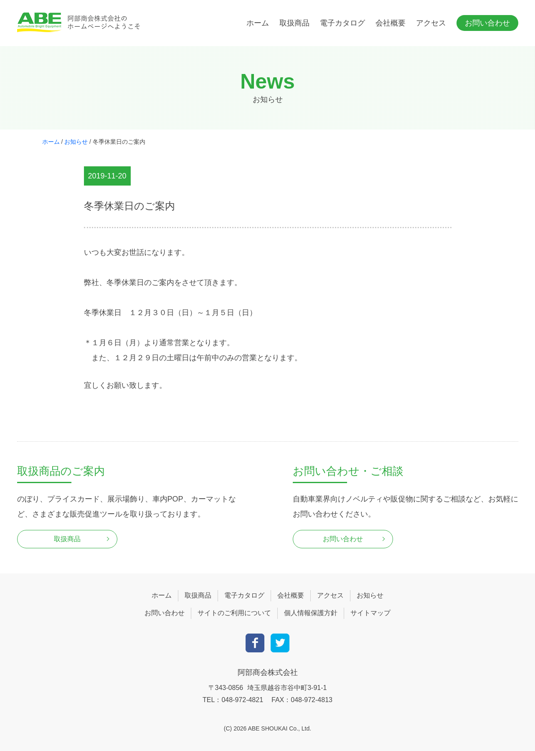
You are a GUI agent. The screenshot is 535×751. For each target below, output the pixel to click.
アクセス (431, 23)
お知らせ (76, 141)
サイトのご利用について (234, 612)
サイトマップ (370, 612)
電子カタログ (342, 23)
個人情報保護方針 (310, 612)
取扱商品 (294, 23)
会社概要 (390, 23)
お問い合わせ (487, 23)
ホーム (257, 23)
